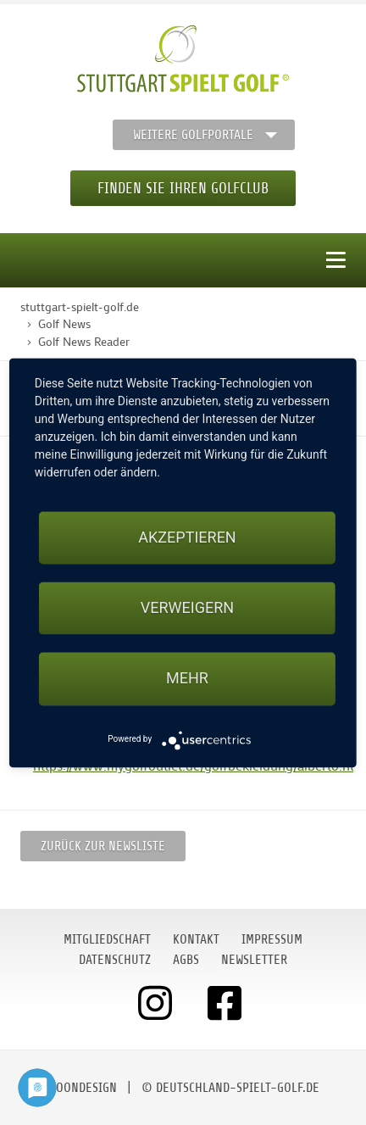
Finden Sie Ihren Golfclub (183, 188)
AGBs (186, 959)
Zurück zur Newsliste (103, 846)
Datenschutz (115, 959)
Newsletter (254, 959)
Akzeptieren (187, 537)
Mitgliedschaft (107, 939)
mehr (187, 679)
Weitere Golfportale (193, 134)
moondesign (82, 1087)
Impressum (271, 939)
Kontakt (196, 939)
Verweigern (187, 608)
